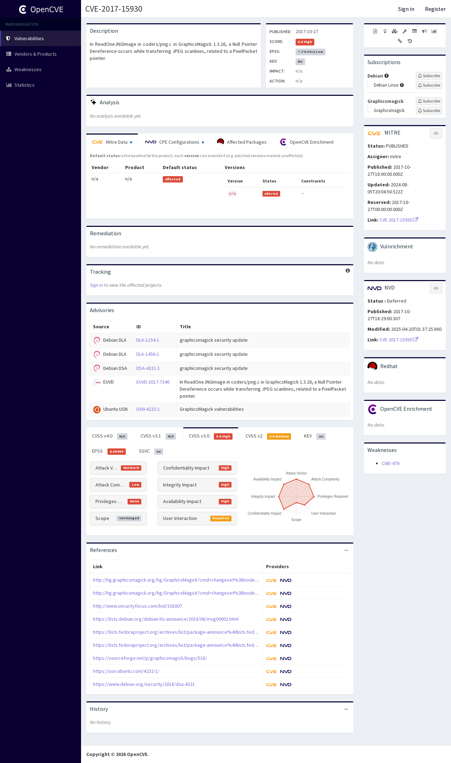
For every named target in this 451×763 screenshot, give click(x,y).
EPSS (109, 451)
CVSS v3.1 (158, 436)
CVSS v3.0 (211, 436)
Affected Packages (242, 141)
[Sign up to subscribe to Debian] (429, 76)
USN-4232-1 (148, 409)
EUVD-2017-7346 (152, 382)
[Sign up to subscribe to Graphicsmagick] (429, 101)
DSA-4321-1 (148, 368)
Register (435, 8)
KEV (315, 436)
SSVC (151, 451)
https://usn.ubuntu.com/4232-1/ (126, 671)
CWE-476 (391, 463)
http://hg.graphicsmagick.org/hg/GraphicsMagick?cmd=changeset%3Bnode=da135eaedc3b (191, 593)
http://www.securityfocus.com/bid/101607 (137, 606)
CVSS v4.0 (110, 436)
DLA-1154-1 (147, 340)
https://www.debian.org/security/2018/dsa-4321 (144, 684)
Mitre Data (112, 142)
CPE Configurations (174, 142)
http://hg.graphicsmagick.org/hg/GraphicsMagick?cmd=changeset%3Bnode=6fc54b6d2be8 (190, 580)
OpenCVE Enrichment (307, 141)
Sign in (406, 8)
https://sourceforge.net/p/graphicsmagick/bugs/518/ (150, 658)
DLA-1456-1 (147, 354)
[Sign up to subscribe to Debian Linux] (429, 85)
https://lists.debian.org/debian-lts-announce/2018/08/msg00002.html (166, 619)
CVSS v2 (268, 436)
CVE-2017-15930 (113, 8)
